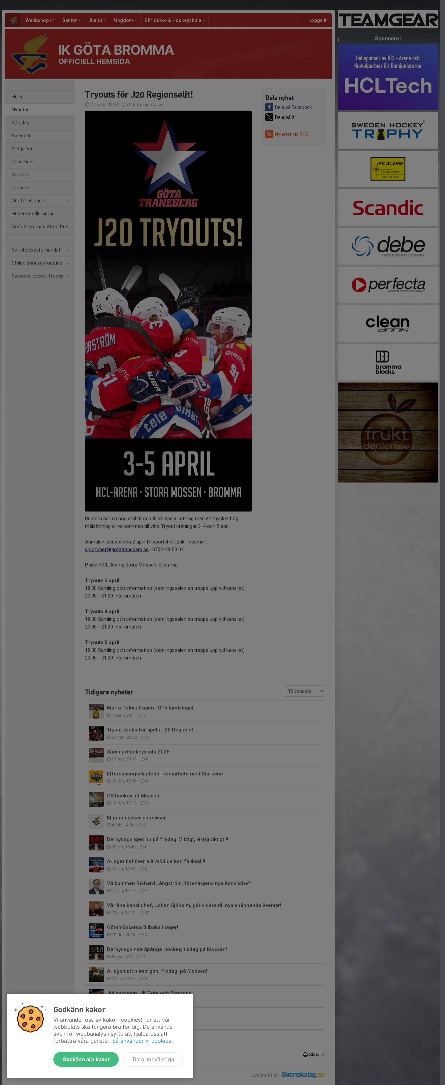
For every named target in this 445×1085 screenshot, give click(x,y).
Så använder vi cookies (141, 1040)
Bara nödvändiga (153, 1059)
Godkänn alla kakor (86, 1059)
